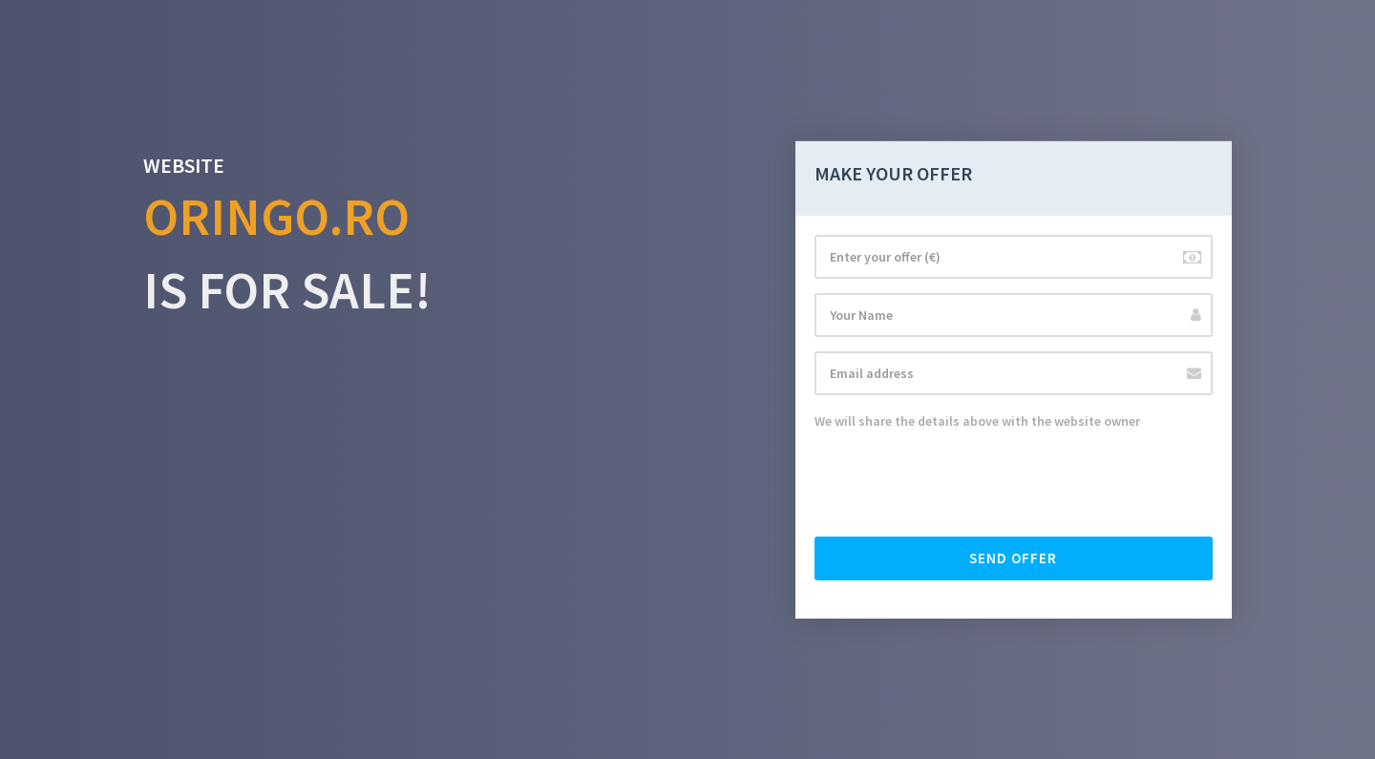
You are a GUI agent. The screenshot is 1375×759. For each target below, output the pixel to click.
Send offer (1013, 558)
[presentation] (959, 485)
